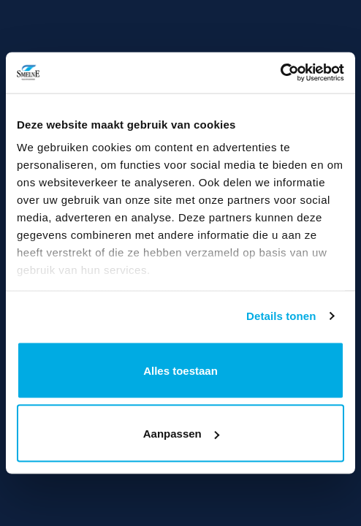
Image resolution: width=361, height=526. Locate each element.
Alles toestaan (180, 370)
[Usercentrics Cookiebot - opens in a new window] (280, 73)
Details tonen (281, 316)
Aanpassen (181, 433)
